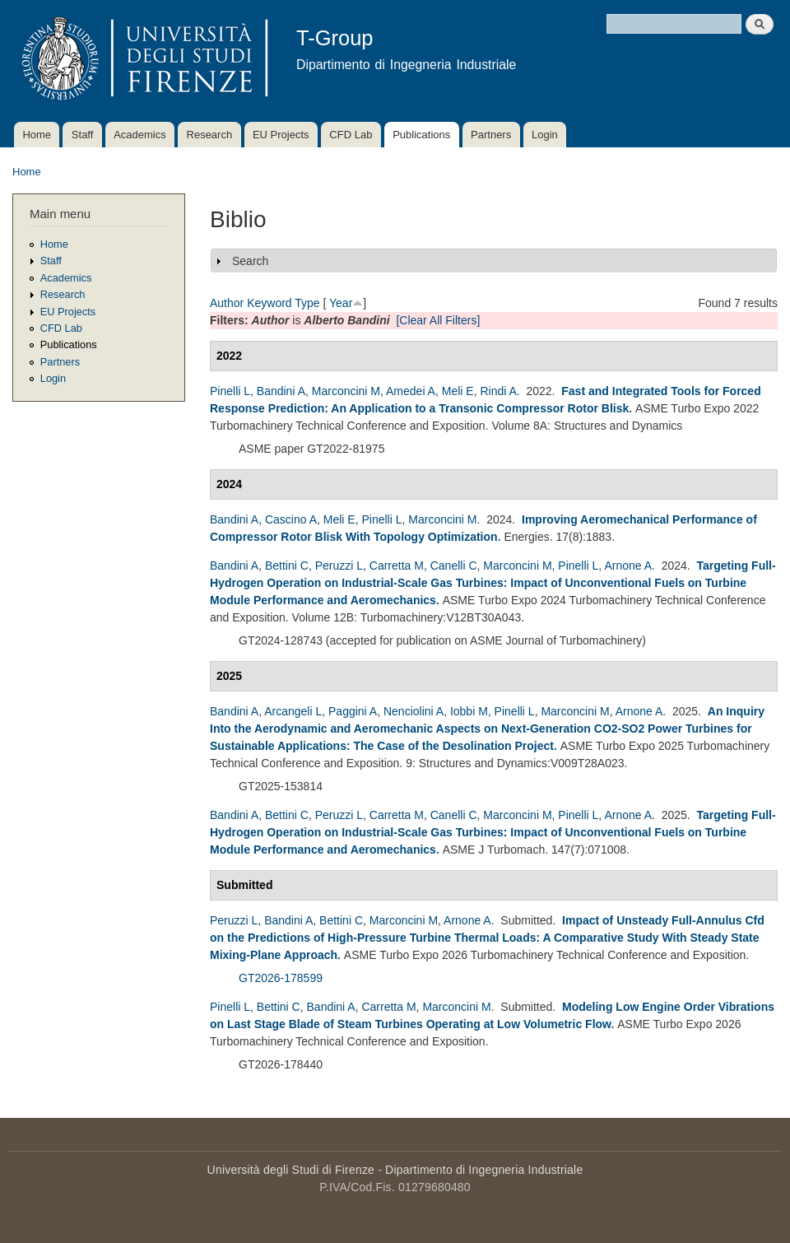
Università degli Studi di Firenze (290, 1169)
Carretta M (396, 565)
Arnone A (628, 565)
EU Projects (281, 134)
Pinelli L (230, 391)
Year (340, 303)
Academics (140, 134)
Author (227, 303)
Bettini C (287, 565)
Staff (83, 134)
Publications (421, 134)
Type (307, 303)
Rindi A (498, 391)
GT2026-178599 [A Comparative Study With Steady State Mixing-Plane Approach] (281, 978)
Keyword (269, 303)
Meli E (458, 391)
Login (545, 134)
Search (250, 261)
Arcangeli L (293, 711)
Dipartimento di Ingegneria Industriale (484, 1169)
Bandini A (281, 391)
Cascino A (291, 519)
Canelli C (453, 565)
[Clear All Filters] (438, 320)
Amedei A (410, 391)
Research (210, 134)
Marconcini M (346, 391)
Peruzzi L (339, 565)
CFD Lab (350, 134)
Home (36, 134)
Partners (491, 134)
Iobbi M (469, 711)
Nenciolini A (413, 711)
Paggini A (352, 711)
